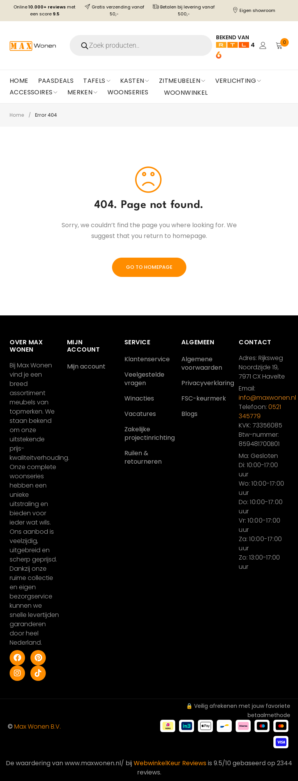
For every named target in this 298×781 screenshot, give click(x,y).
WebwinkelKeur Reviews (170, 763)
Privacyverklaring (207, 383)
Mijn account (86, 366)
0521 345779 (260, 411)
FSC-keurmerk (203, 398)
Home (17, 115)
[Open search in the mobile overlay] (142, 45)
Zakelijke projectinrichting (149, 433)
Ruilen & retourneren (143, 457)
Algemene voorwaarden (201, 363)
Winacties (139, 398)
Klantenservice (147, 359)
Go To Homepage (149, 267)
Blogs (189, 413)
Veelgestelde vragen (144, 378)
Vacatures (140, 413)
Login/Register (262, 45)
